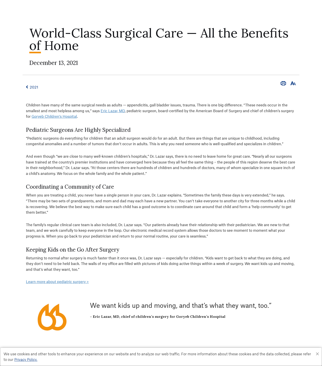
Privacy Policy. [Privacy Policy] (25, 359)
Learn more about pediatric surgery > (57, 281)
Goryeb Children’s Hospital (54, 116)
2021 (34, 87)
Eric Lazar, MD (113, 110)
